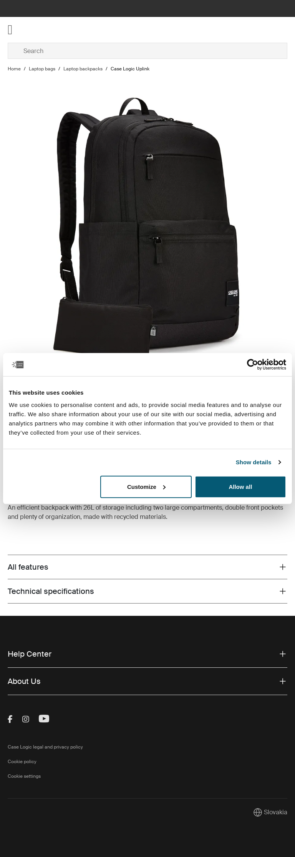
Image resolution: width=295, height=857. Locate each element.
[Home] (54, 30)
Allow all (240, 486)
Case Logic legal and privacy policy (45, 747)
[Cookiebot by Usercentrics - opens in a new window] (252, 364)
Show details (254, 462)
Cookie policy (22, 762)
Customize (146, 486)
